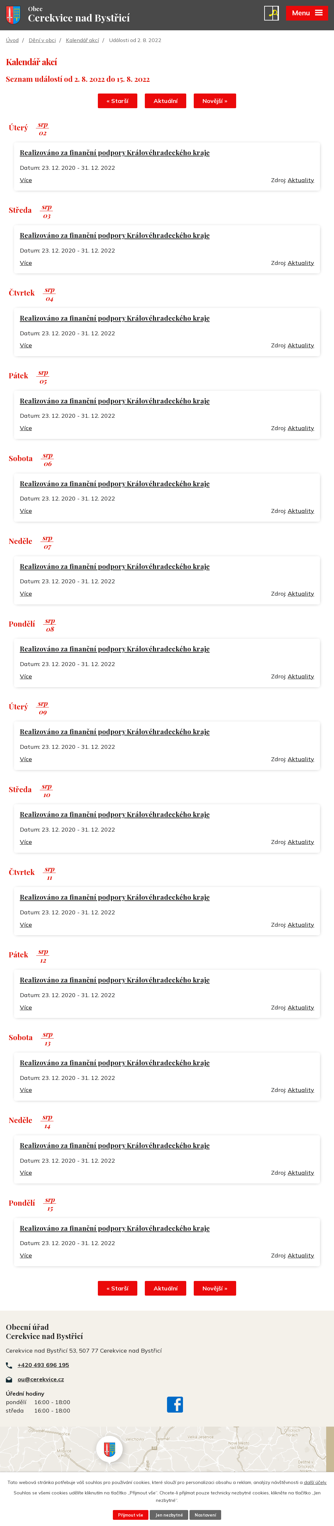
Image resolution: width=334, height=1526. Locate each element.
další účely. (315, 1482)
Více (26, 180)
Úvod (12, 40)
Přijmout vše (130, 1515)
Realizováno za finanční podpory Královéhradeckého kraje (115, 152)
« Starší (118, 101)
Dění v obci (42, 40)
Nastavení (205, 1515)
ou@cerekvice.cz (41, 1379)
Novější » (215, 101)
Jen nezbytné (169, 1515)
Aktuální (166, 101)
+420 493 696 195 (43, 1365)
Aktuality (301, 180)
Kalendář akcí (82, 40)
